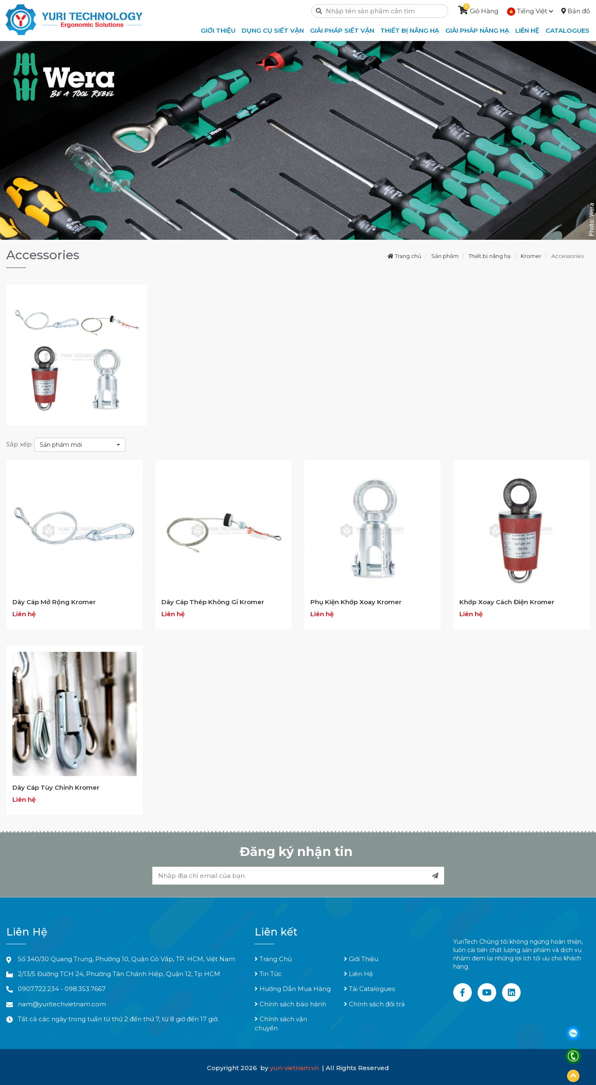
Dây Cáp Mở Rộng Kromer (54, 602)
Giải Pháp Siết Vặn (342, 30)
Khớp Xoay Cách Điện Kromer (506, 602)
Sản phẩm (445, 256)
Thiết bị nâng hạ (490, 256)
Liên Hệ (358, 974)
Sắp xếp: (19, 444)
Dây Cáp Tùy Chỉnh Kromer (55, 787)
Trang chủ (404, 256)
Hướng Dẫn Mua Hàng (293, 989)
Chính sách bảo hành (290, 1004)
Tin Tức (268, 974)
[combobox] (79, 445)
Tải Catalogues (369, 989)
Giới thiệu (218, 30)
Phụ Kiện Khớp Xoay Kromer (355, 602)
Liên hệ (527, 30)
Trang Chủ (273, 959)
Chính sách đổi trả (374, 1004)
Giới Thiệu (361, 959)
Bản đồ (575, 11)
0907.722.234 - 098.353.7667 (62, 989)
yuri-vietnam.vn (295, 1068)
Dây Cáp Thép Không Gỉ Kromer (212, 602)
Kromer (531, 256)
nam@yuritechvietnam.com (62, 1004)
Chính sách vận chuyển (281, 1023)
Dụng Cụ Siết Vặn (273, 30)
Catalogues (567, 30)
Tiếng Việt (530, 11)
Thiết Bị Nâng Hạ (409, 30)
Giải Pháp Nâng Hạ (477, 30)
